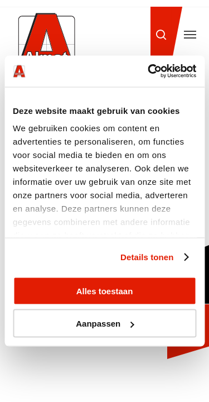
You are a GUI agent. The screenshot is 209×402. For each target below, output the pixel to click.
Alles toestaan (104, 290)
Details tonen (146, 257)
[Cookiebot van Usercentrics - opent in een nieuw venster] (148, 71)
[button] (190, 34)
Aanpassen (105, 323)
